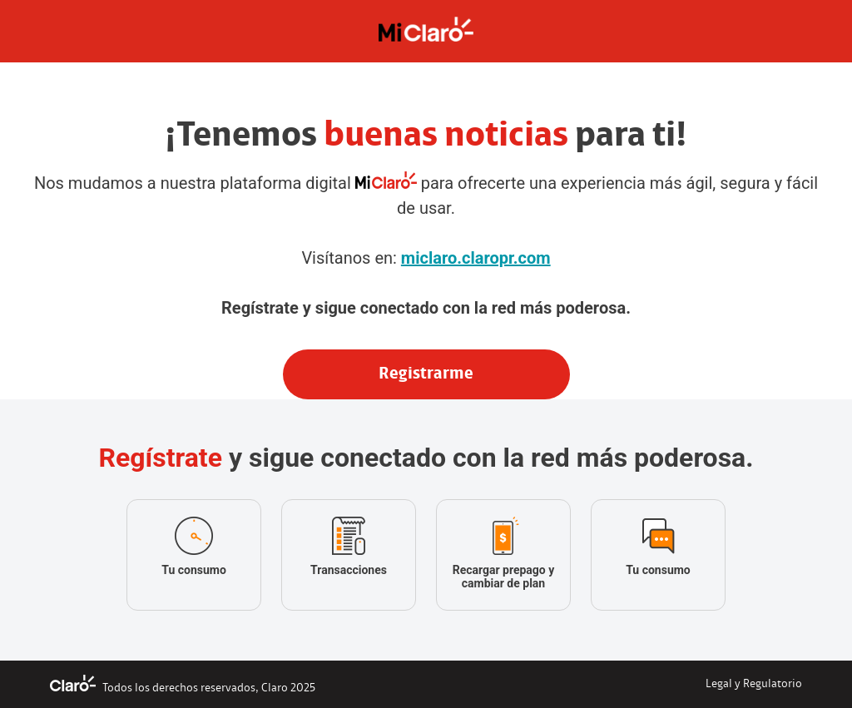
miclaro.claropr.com (476, 258)
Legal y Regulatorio (754, 685)
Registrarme (426, 374)
